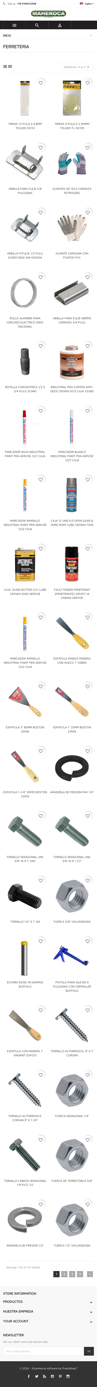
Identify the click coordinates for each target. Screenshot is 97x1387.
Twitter (36, 1376)
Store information (19, 1293)
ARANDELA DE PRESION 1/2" (25, 1245)
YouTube (52, 1376)
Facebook (28, 1376)
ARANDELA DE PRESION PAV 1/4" (72, 792)
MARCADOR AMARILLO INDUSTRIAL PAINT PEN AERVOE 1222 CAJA (25, 525)
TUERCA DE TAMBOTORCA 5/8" (72, 1180)
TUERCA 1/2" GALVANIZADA (72, 1245)
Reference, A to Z (77, 66)
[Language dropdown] (87, 3)
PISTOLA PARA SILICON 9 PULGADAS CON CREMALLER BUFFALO (72, 986)
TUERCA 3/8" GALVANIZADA (72, 921)
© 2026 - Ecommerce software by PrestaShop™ (48, 1368)
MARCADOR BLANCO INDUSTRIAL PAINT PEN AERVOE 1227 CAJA (72, 456)
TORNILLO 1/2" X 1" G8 (25, 921)
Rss (44, 1376)
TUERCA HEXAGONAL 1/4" (72, 1116)
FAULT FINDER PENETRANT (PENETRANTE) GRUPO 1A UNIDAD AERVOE (72, 594)
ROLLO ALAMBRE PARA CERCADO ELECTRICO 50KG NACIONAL (25, 322)
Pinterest (60, 1376)
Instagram (68, 1376)
